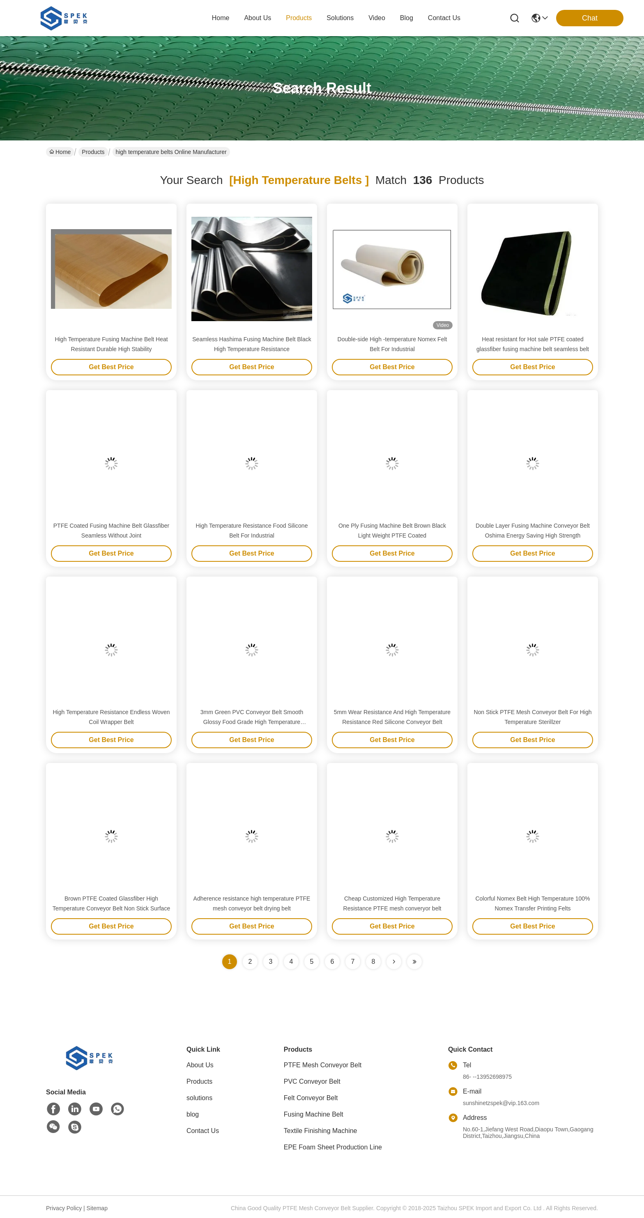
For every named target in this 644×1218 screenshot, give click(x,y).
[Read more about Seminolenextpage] (393, 961)
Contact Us (202, 1130)
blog (406, 17)
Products (93, 152)
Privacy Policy (64, 1208)
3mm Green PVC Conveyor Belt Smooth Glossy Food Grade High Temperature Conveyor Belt (252, 722)
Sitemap (97, 1208)
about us (257, 17)
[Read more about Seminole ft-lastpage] (414, 961)
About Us (200, 1065)
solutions (340, 17)
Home (221, 17)
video (376, 17)
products (299, 17)
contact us (444, 17)
